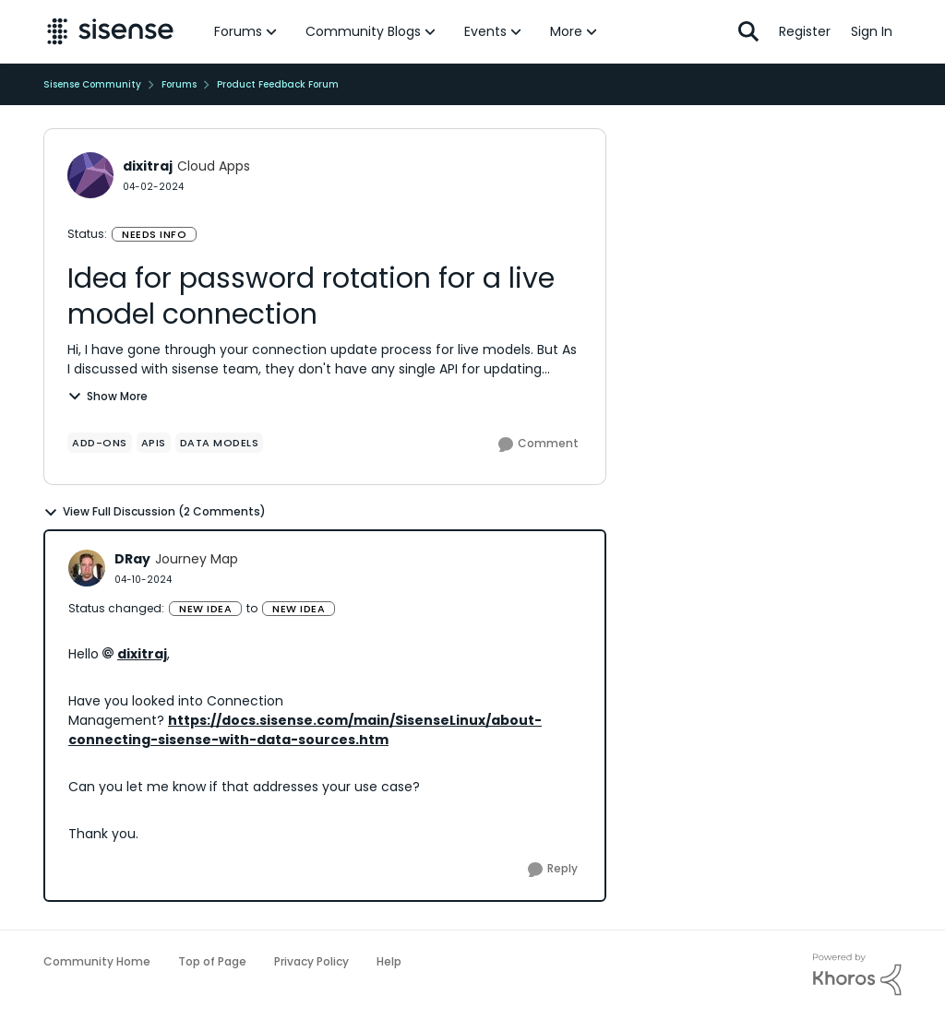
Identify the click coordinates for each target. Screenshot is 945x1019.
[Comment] (538, 444)
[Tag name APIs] (154, 442)
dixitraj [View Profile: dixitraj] (148, 166)
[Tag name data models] (219, 442)
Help (389, 961)
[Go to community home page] (110, 31)
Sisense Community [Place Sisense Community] (92, 84)
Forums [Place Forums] (179, 84)
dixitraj (142, 654)
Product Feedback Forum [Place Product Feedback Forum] (278, 84)
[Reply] (552, 870)
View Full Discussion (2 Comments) (154, 512)
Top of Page (212, 961)
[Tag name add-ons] (99, 442)
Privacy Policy (311, 961)
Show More (107, 396)
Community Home (96, 961)
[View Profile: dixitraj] (90, 175)
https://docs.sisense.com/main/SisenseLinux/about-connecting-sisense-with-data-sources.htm (305, 730)
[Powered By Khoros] (857, 975)
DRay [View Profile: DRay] (132, 559)
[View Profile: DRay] (86, 568)
